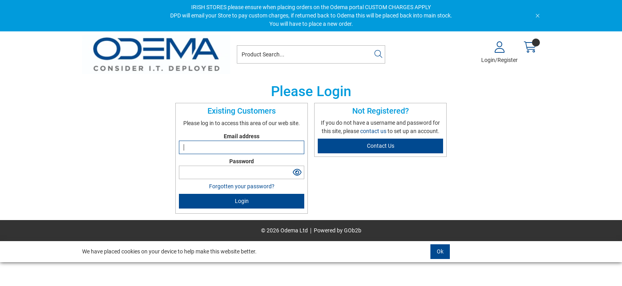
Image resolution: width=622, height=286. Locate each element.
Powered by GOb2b (337, 230)
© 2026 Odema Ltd (284, 230)
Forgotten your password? (242, 186)
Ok (440, 251)
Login (242, 201)
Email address (241, 136)
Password (241, 161)
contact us (374, 131)
